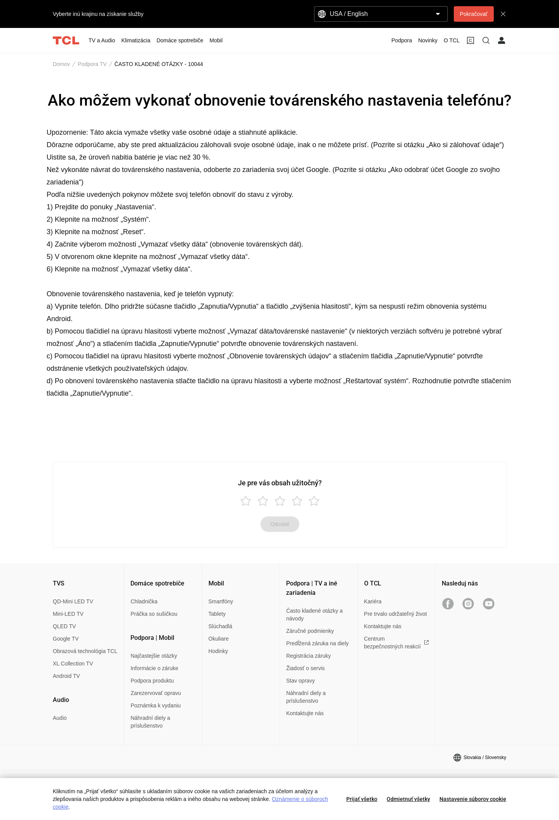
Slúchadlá (220, 626)
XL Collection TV (73, 663)
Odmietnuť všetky (408, 799)
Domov (61, 64)
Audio (60, 718)
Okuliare (218, 639)
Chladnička (143, 601)
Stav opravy (300, 681)
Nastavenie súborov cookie (472, 799)
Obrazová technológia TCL (85, 651)
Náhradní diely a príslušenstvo (150, 722)
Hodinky (218, 651)
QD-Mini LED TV (73, 601)
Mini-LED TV (68, 614)
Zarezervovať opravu (155, 693)
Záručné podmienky (310, 631)
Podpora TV (92, 64)
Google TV (66, 639)
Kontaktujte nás (305, 713)
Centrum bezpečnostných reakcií (396, 643)
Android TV (66, 676)
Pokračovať (474, 14)
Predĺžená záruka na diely (317, 643)
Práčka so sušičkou (153, 614)
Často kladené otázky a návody (314, 615)
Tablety (217, 614)
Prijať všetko (361, 799)
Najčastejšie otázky (153, 656)
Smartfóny (220, 601)
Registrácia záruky (308, 656)
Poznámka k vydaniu (155, 705)
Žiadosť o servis (305, 668)
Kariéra (373, 601)
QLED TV (64, 626)
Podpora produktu (152, 681)
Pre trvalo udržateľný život (395, 614)
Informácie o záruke (154, 668)
